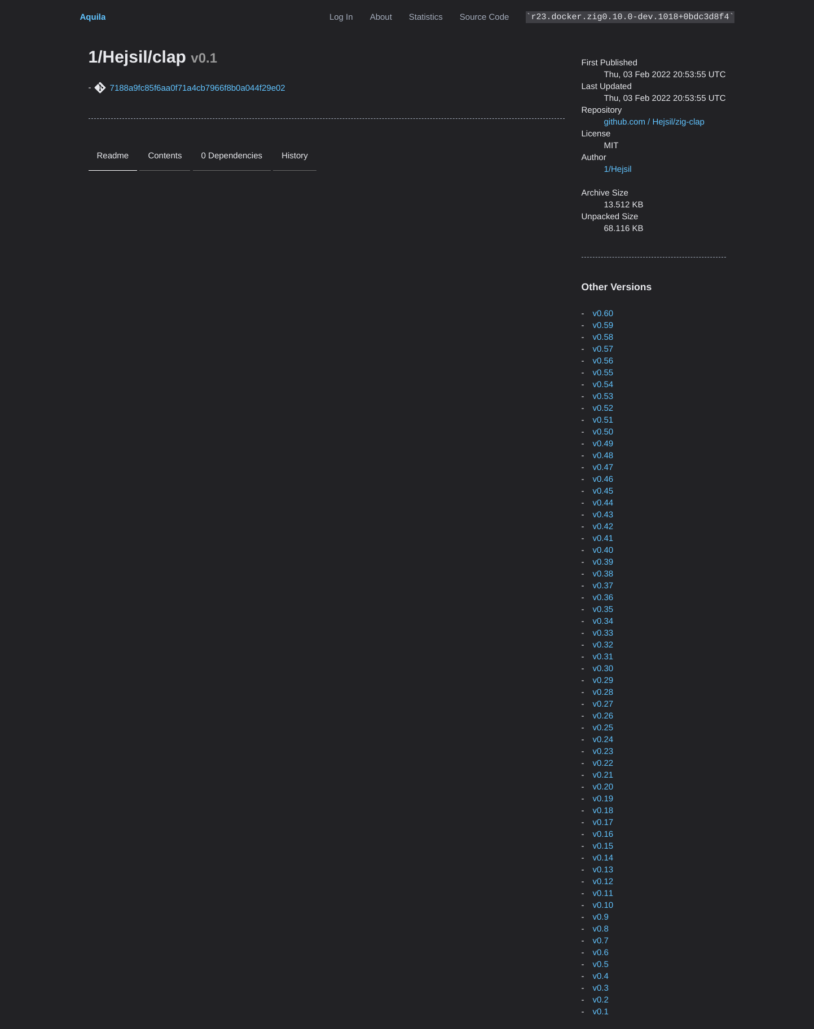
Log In (341, 17)
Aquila (93, 17)
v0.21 (603, 775)
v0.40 (603, 550)
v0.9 (601, 917)
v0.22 (603, 763)
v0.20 (603, 787)
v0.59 (603, 325)
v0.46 (603, 479)
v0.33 (603, 633)
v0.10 (603, 905)
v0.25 (603, 728)
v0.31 (603, 657)
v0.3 (601, 988)
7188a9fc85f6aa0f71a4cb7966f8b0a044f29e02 (197, 88)
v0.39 (603, 562)
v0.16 (603, 834)
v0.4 (601, 976)
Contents (165, 156)
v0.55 (603, 373)
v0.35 (603, 609)
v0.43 (603, 515)
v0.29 (603, 680)
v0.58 (603, 337)
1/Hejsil (618, 169)
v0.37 (603, 586)
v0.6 (601, 952)
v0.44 (603, 503)
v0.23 (603, 751)
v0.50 (603, 432)
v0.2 (601, 1000)
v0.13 (603, 870)
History (294, 156)
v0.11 (603, 893)
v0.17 (603, 822)
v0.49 (603, 444)
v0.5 (601, 964)
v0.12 (603, 881)
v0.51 (603, 420)
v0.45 (603, 491)
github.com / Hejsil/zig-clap (654, 122)
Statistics (426, 17)
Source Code (484, 17)
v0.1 (601, 1012)
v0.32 (603, 645)
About (381, 17)
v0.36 (603, 597)
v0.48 (603, 455)
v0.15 (603, 846)
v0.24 (603, 739)
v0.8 (601, 929)
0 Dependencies (231, 156)
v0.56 (603, 361)
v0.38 (603, 574)
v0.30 (603, 668)
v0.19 (603, 799)
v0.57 (603, 349)
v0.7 (601, 941)
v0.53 (603, 396)
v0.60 (603, 313)
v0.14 (603, 858)
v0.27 (603, 704)
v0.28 (603, 692)
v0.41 (603, 538)
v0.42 (603, 526)
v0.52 (603, 408)
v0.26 (603, 716)
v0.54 (603, 384)
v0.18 (603, 810)
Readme (113, 156)
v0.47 (603, 467)
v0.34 (603, 621)
